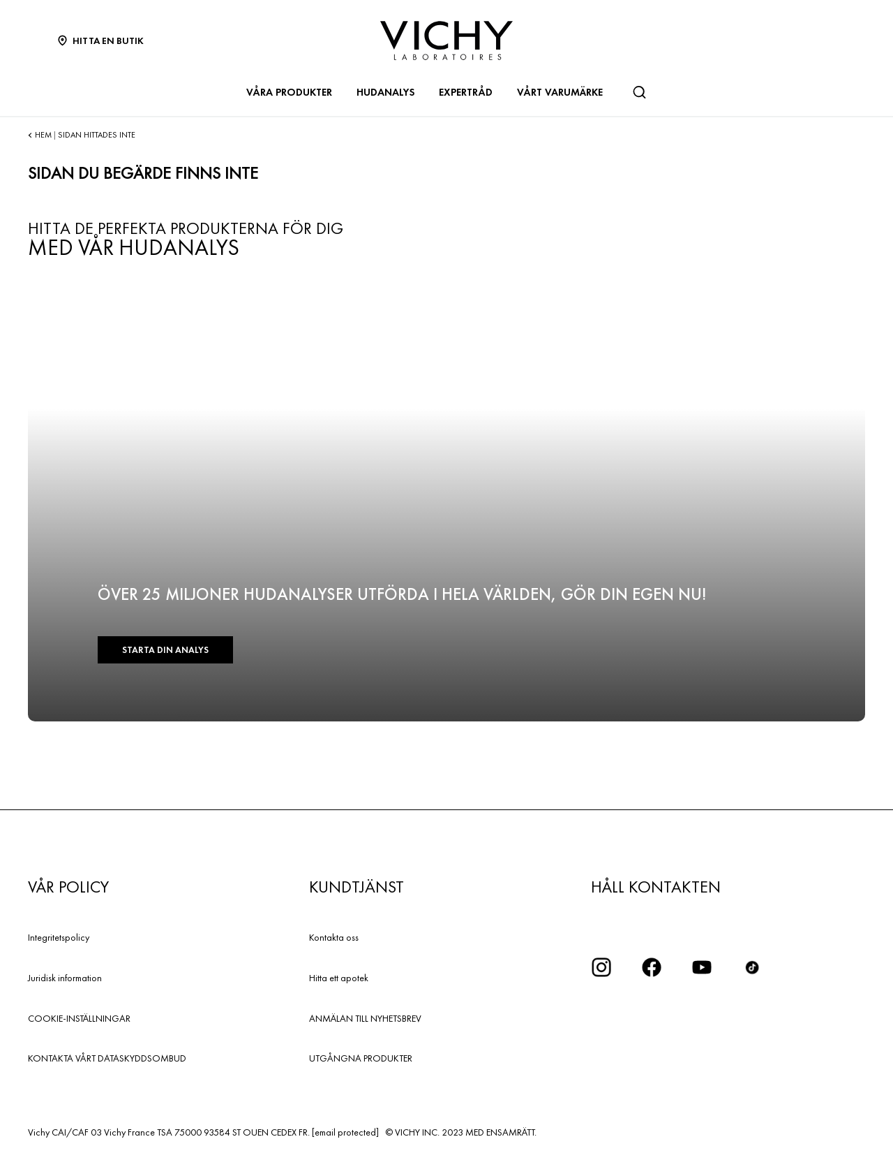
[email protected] (345, 1132)
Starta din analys (165, 650)
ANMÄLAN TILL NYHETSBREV (365, 1018)
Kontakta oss (334, 937)
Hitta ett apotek (338, 977)
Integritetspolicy (58, 937)
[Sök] (639, 92)
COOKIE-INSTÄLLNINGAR (79, 1018)
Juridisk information (65, 977)
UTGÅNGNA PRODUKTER (360, 1058)
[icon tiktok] (752, 967)
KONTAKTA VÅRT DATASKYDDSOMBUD (107, 1058)
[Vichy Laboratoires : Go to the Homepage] (446, 40)
